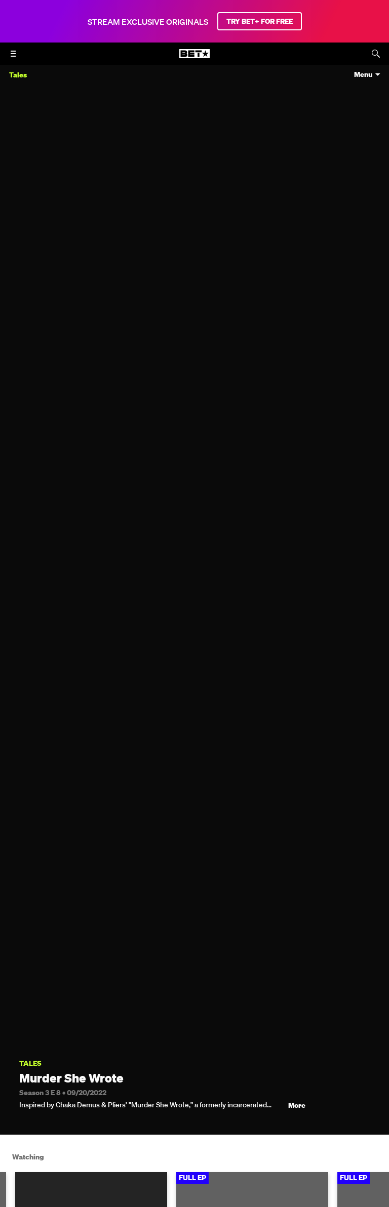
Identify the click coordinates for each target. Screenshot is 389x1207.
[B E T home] (194, 58)
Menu (363, 74)
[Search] (376, 54)
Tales (30, 1063)
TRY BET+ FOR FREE (259, 21)
